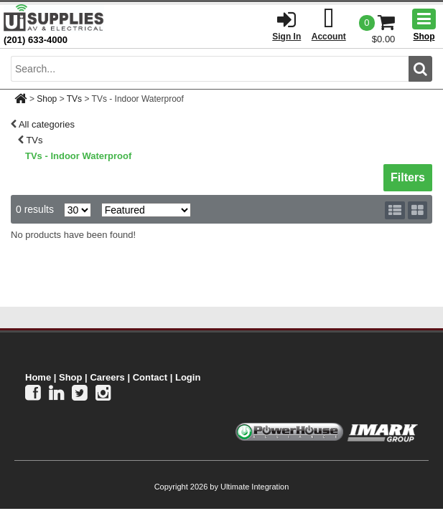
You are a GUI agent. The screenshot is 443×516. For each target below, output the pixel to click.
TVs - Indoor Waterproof (78, 155)
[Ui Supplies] (54, 17)
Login (187, 377)
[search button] (420, 69)
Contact (150, 377)
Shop (47, 99)
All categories (47, 124)
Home (38, 377)
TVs (74, 99)
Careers (107, 377)
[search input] (210, 69)
